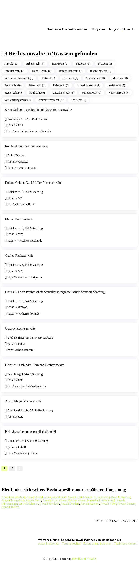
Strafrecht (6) (37, 92)
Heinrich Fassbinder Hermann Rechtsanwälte (34, 365)
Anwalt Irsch (49, 500)
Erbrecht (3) (105, 63)
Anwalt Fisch (33, 500)
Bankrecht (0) (60, 63)
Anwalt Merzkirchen (39, 497)
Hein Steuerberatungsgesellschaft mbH (30, 431)
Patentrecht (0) (36, 85)
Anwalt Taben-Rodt (12, 500)
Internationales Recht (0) (18, 78)
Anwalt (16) (11, 63)
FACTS (98, 520)
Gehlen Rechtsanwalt (19, 255)
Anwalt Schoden (28, 503)
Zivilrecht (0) (78, 99)
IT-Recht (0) (48, 78)
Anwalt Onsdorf (69, 503)
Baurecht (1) (83, 63)
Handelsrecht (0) (42, 70)
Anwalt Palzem (126, 503)
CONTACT (112, 520)
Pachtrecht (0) (12, 85)
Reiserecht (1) (61, 85)
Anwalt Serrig (102, 497)
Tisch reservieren (125, 543)
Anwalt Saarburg (121, 497)
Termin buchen (71, 543)
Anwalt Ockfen (67, 500)
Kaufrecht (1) (70, 78)
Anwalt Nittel (108, 503)
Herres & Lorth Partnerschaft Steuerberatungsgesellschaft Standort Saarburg (55, 292)
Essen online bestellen (97, 543)
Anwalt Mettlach (49, 503)
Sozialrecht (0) (116, 85)
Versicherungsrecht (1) (17, 99)
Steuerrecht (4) (13, 92)
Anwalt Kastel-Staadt (80, 497)
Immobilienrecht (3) (71, 70)
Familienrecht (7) (14, 70)
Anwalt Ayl (108, 500)
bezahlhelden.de (49, 543)
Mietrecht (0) (120, 78)
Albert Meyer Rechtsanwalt (23, 401)
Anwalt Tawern (10, 506)
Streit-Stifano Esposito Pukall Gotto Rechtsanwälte (38, 110)
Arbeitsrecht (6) (35, 63)
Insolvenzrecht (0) (100, 70)
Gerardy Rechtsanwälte (20, 328)
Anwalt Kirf (59, 497)
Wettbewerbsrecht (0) (50, 99)
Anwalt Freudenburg (13, 497)
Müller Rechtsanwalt (18, 219)
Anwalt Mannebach (89, 500)
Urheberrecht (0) (91, 92)
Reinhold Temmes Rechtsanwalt (26, 146)
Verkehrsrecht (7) (119, 92)
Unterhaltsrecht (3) (63, 92)
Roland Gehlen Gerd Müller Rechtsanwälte (33, 183)
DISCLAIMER (130, 520)
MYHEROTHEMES (84, 558)
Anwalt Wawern (89, 503)
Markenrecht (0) (95, 78)
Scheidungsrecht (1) (88, 85)
